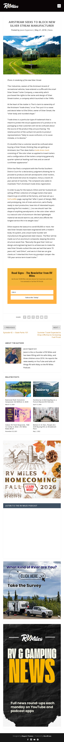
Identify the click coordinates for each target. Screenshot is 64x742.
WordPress (47, 736)
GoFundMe (12, 199)
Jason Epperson (26, 30)
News (50, 30)
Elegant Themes (27, 736)
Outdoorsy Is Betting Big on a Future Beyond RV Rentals (45, 401)
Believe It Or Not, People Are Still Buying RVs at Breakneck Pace (44, 427)
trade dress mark (42, 150)
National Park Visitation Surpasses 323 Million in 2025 (16, 401)
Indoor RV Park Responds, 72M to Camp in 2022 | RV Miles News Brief (17, 427)
